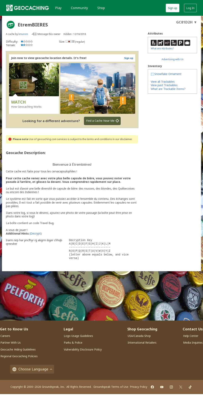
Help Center (190, 336)
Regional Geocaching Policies (19, 356)
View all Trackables (163, 81)
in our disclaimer (122, 139)
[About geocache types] (10, 24)
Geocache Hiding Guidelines (18, 349)
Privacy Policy (138, 387)
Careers (5, 336)
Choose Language (32, 369)
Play (58, 8)
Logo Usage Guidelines (78, 336)
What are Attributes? (162, 48)
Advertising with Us (172, 59)
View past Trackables (164, 85)
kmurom (23, 34)
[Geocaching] (27, 8)
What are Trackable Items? (168, 89)
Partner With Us (10, 342)
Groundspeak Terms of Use (110, 387)
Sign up (172, 8)
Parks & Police (73, 342)
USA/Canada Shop (139, 336)
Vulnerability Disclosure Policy (83, 349)
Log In (190, 8)
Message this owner (49, 34)
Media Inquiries (193, 342)
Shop (101, 8)
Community (79, 8)
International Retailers (142, 342)
